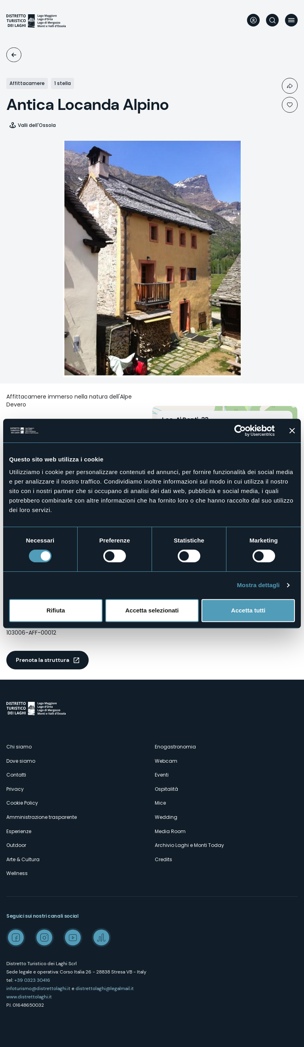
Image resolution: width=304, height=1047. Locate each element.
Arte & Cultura (23, 859)
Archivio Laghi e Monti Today (189, 845)
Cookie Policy (22, 802)
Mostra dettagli (258, 585)
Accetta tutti (248, 610)
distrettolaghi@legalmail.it (105, 988)
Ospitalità (13, 54)
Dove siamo (20, 761)
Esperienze (18, 831)
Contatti (16, 774)
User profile (253, 20)
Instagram (44, 937)
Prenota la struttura (42, 659)
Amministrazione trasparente (41, 817)
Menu (291, 20)
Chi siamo (19, 746)
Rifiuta (55, 610)
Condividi (290, 86)
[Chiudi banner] (292, 430)
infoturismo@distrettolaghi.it (38, 988)
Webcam (166, 761)
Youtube (72, 937)
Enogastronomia (175, 746)
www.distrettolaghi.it (29, 997)
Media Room (170, 831)
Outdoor (16, 845)
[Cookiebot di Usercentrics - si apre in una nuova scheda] (240, 431)
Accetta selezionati (152, 610)
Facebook (15, 937)
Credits (163, 859)
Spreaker (101, 937)
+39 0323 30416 (32, 980)
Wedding (166, 817)
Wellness (17, 873)
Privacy (15, 789)
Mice (160, 802)
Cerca (272, 20)
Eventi (162, 774)
